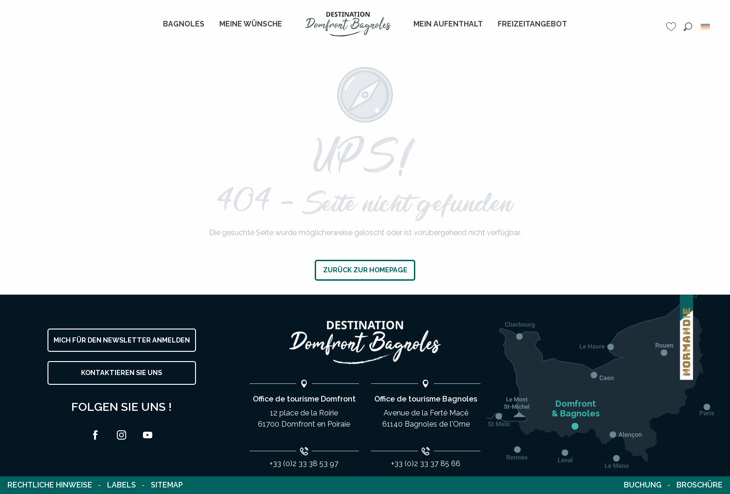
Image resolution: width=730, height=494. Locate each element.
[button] (688, 27)
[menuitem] (183, 24)
